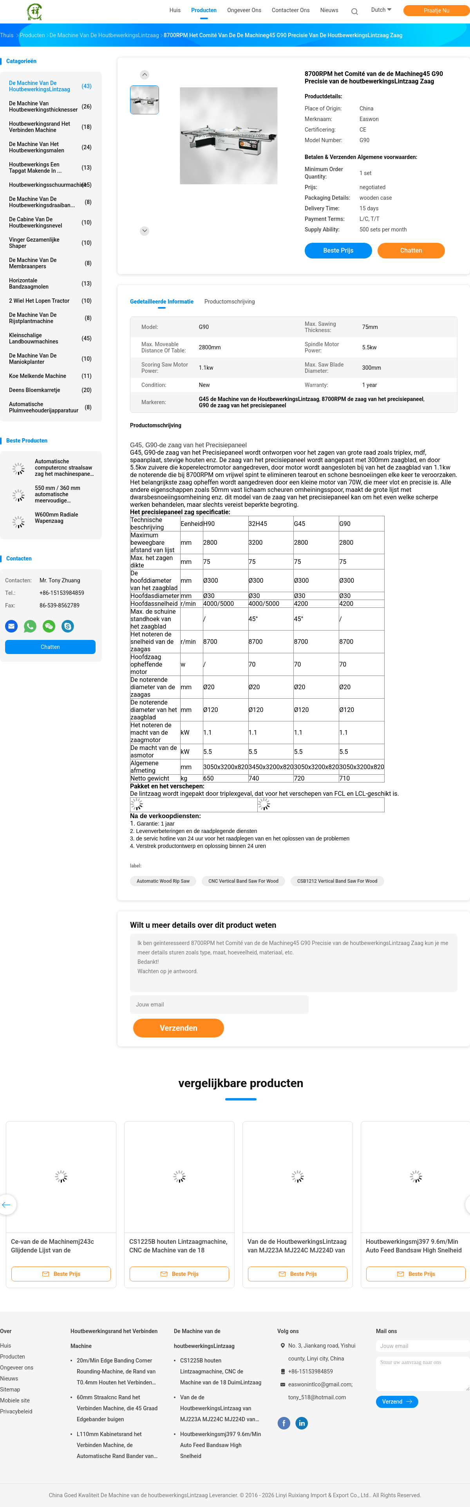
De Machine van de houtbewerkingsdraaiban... (50, 202)
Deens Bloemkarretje (50, 390)
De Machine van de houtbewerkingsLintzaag (50, 86)
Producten (12, 1356)
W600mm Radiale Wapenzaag (56, 517)
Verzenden (178, 1028)
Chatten (50, 647)
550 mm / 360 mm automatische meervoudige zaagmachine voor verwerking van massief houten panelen (64, 494)
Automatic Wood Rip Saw (163, 881)
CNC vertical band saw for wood (243, 881)
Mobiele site (15, 1400)
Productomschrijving (229, 301)
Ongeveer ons (16, 1367)
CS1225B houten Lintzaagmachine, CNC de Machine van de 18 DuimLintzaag (178, 1250)
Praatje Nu (436, 10)
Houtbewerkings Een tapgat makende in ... (50, 167)
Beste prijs (339, 250)
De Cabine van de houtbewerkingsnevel (50, 222)
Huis (5, 1346)
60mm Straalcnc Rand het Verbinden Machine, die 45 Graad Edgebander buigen (117, 1408)
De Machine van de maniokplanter (50, 358)
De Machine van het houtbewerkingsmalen (50, 147)
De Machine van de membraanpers (50, 263)
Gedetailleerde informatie (161, 301)
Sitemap (10, 1389)
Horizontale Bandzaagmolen (50, 283)
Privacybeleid (16, 1411)
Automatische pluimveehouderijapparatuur (50, 407)
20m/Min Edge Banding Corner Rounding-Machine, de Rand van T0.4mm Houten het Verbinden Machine (116, 1372)
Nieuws (9, 1378)
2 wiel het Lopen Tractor (50, 301)
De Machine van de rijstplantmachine (50, 318)
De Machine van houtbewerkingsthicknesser (50, 106)
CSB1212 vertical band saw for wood (337, 881)
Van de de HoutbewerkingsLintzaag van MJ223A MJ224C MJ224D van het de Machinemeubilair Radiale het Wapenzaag (220, 1409)
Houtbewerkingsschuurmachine (50, 185)
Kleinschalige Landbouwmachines (50, 338)
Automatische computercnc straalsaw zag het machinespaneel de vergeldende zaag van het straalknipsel (65, 467)
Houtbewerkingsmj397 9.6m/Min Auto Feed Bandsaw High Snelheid (220, 1445)
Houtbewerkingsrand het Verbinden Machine (50, 127)
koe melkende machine (50, 376)
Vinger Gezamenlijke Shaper (50, 243)
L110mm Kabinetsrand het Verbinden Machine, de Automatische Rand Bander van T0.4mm (115, 1446)
